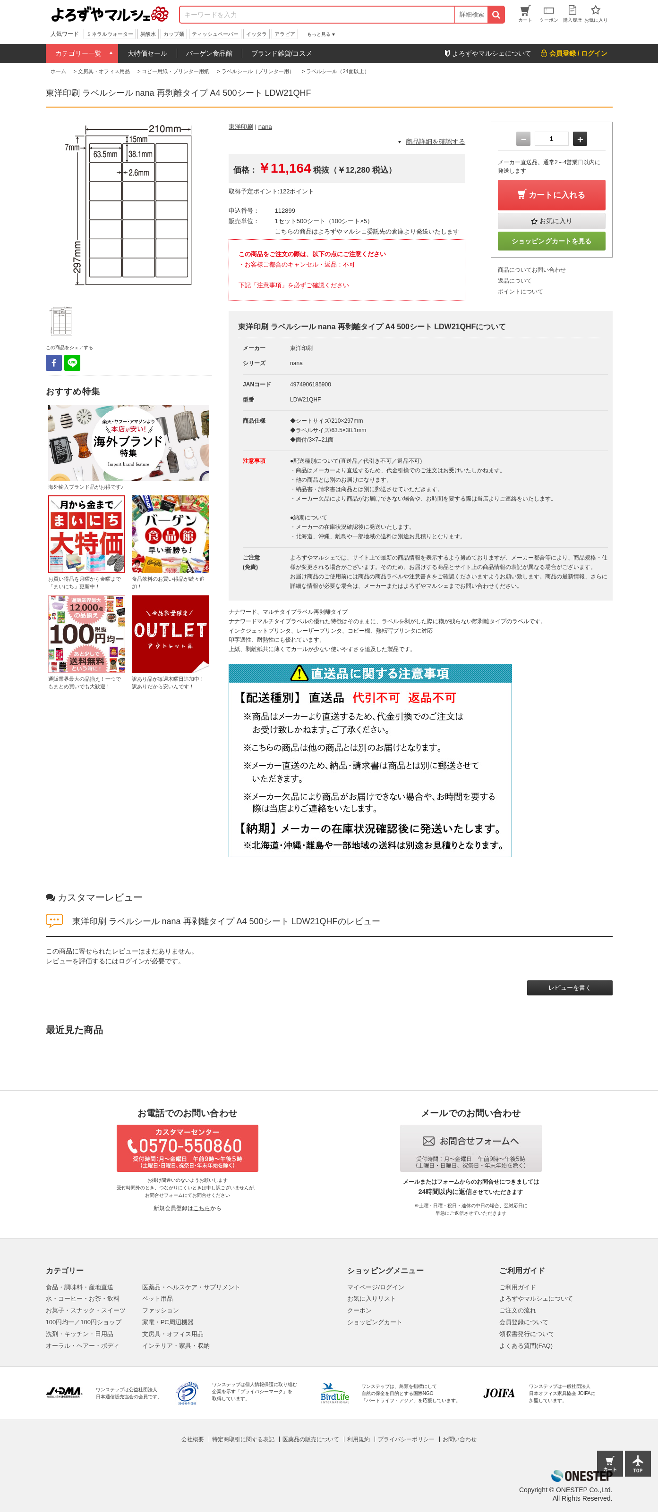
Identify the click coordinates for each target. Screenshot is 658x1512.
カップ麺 (173, 34)
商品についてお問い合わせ (532, 270)
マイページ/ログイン (375, 1287)
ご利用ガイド (517, 1287)
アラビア (284, 34)
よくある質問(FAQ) (526, 1345)
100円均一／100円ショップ (83, 1322)
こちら (201, 1208)
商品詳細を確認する (435, 141)
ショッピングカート (374, 1322)
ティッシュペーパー (215, 34)
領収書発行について (527, 1333)
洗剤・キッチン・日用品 (79, 1333)
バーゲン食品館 (209, 53)
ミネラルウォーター (109, 34)
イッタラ (256, 34)
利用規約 (358, 1439)
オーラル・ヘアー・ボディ (83, 1345)
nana (265, 126)
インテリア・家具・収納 (176, 1345)
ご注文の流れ (517, 1310)
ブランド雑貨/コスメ (282, 53)
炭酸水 (148, 34)
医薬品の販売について (310, 1439)
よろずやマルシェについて (536, 1298)
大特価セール (147, 53)
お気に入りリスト (371, 1298)
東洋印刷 (241, 126)
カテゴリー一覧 (78, 53)
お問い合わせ (460, 1439)
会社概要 (192, 1439)
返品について (515, 280)
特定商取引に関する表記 (243, 1439)
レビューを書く (569, 987)
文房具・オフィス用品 (173, 1333)
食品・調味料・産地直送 (79, 1287)
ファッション (160, 1310)
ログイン (132, 961)
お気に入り (556, 221)
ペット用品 (157, 1298)
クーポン (359, 1310)
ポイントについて (520, 291)
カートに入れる (557, 195)
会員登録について (523, 1322)
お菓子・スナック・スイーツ (86, 1310)
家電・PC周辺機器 (168, 1322)
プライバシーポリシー (406, 1439)
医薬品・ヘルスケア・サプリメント (191, 1287)
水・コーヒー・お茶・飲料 (83, 1298)
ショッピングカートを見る (552, 241)
